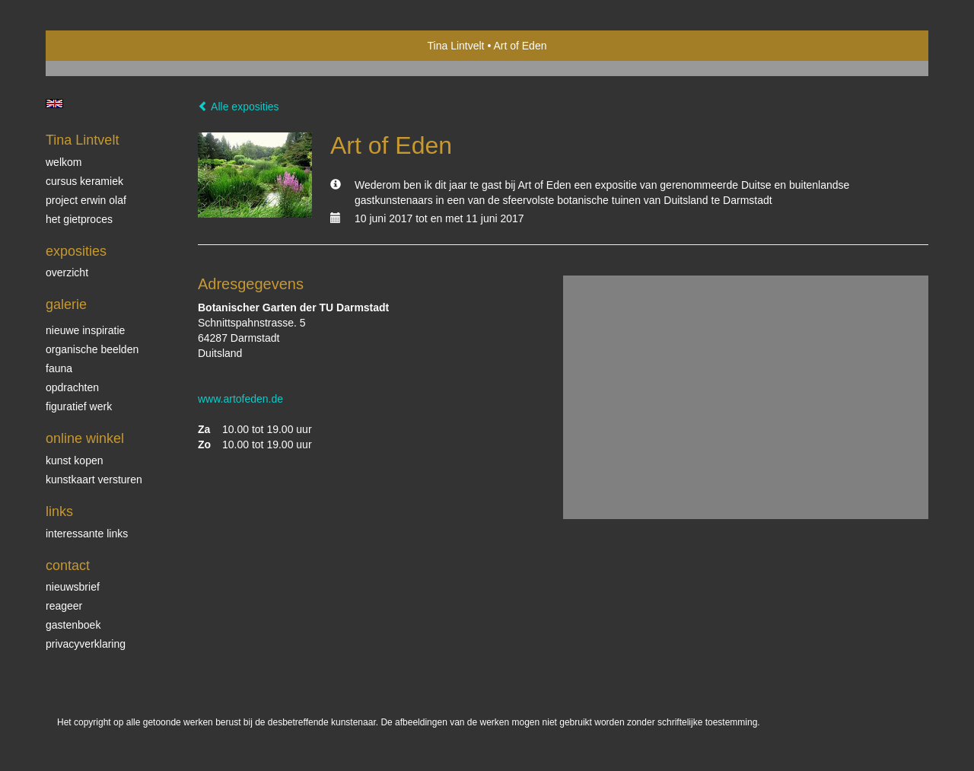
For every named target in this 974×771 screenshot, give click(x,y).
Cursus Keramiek (84, 181)
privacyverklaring (86, 644)
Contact (68, 565)
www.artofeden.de (240, 399)
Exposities (76, 251)
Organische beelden (92, 349)
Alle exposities (238, 106)
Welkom (63, 162)
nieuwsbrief (73, 587)
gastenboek (73, 625)
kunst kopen (74, 460)
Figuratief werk (79, 406)
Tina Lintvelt (456, 46)
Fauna (59, 368)
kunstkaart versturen (94, 479)
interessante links (87, 533)
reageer (64, 606)
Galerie (66, 304)
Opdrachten (72, 387)
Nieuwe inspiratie (85, 330)
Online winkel (85, 438)
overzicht (67, 272)
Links (59, 511)
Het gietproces (79, 219)
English (54, 103)
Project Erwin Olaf (86, 200)
